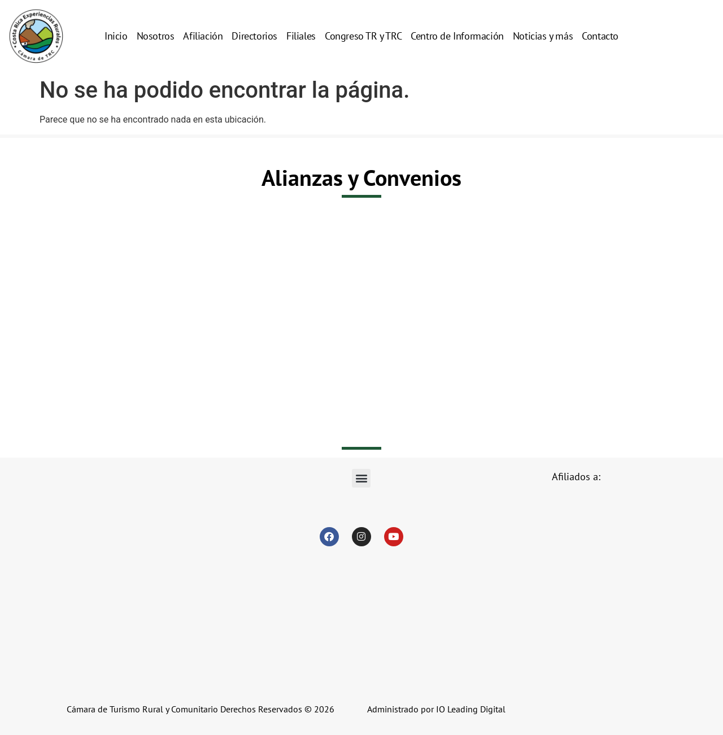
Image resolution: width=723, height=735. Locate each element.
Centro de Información (457, 35)
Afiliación (203, 35)
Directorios (254, 35)
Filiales (301, 35)
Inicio (116, 35)
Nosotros (156, 35)
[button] (361, 478)
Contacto (600, 35)
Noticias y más (543, 35)
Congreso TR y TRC (363, 35)
